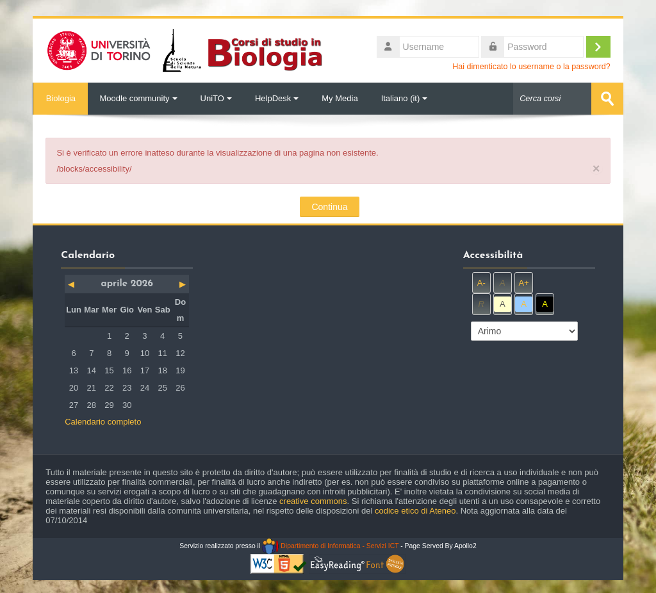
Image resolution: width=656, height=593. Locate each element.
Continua (329, 207)
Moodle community (138, 98)
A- (481, 282)
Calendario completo (103, 421)
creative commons (313, 501)
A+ (523, 282)
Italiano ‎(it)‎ (404, 98)
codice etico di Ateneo (415, 511)
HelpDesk (277, 98)
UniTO (216, 98)
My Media (339, 98)
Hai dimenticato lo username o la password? (531, 66)
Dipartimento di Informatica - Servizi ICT (330, 545)
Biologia (60, 98)
